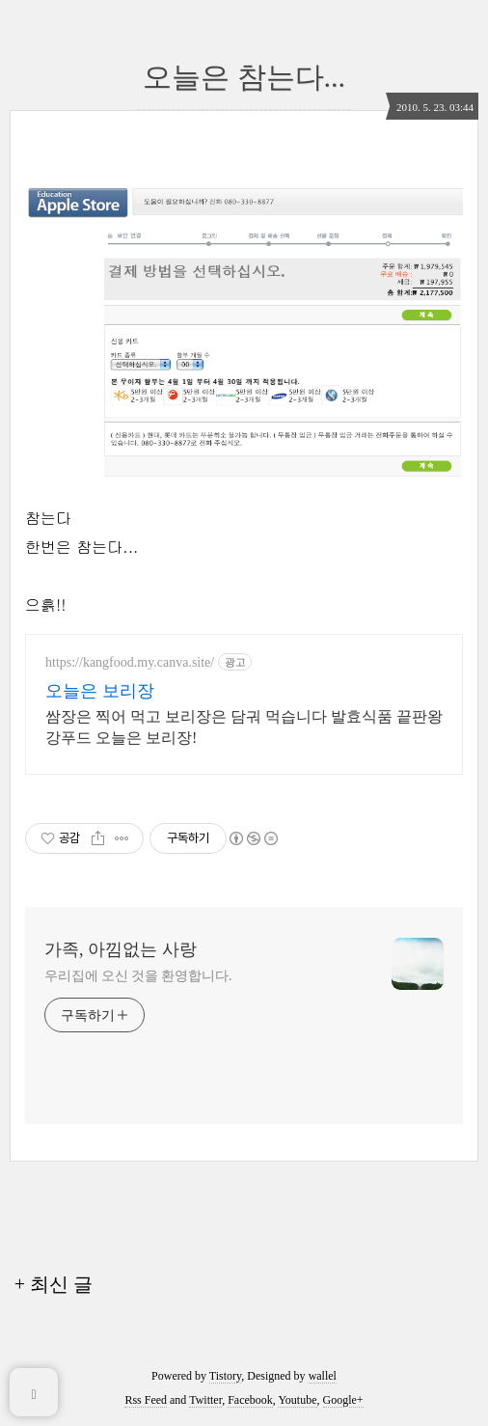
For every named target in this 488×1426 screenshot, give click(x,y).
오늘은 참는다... (244, 77)
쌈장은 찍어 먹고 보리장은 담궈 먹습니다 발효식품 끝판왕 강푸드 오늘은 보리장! (244, 727)
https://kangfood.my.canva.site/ (129, 662)
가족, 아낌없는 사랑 (120, 949)
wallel (323, 1376)
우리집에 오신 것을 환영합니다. (137, 976)
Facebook (250, 1400)
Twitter (205, 1400)
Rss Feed (145, 1400)
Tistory (225, 1376)
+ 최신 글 (53, 1284)
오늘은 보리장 (99, 690)
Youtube (297, 1400)
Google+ (343, 1400)
